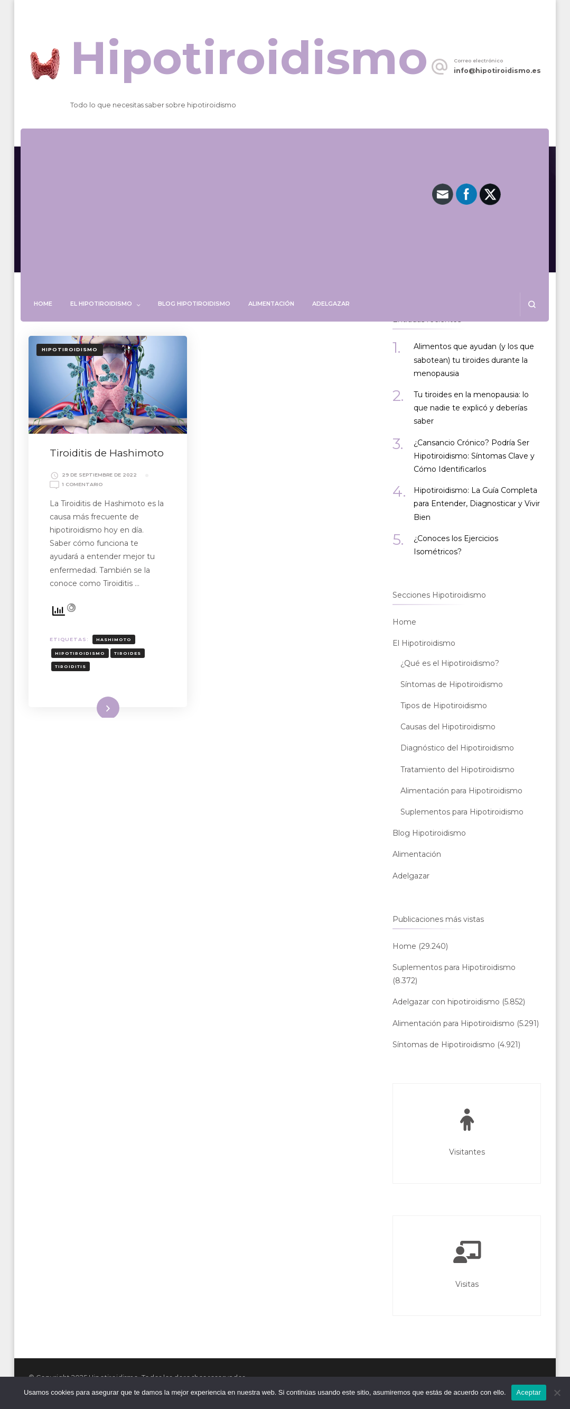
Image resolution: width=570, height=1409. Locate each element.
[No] (557, 1392)
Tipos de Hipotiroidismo (443, 705)
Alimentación (271, 303)
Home (43, 303)
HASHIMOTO (114, 639)
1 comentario (82, 484)
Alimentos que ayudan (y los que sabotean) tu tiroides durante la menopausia (474, 360)
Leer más (93, 706)
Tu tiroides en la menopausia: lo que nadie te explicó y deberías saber (471, 408)
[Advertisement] (285, 213)
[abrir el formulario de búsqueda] (532, 304)
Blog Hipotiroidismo (194, 303)
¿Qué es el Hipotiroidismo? (449, 663)
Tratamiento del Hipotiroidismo (457, 769)
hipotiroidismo (80, 653)
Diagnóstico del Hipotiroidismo (457, 748)
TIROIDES (127, 653)
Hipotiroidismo (249, 58)
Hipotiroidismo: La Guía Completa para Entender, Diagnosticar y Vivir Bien (477, 503)
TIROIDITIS (70, 666)
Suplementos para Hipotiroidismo (462, 812)
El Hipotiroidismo (101, 303)
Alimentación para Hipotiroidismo (461, 790)
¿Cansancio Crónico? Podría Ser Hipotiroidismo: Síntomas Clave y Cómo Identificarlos (474, 456)
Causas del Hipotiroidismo (448, 726)
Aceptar (529, 1392)
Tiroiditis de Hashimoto (107, 453)
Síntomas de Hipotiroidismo (451, 684)
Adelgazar (331, 303)
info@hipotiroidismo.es (497, 71)
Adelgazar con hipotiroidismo (446, 1002)
